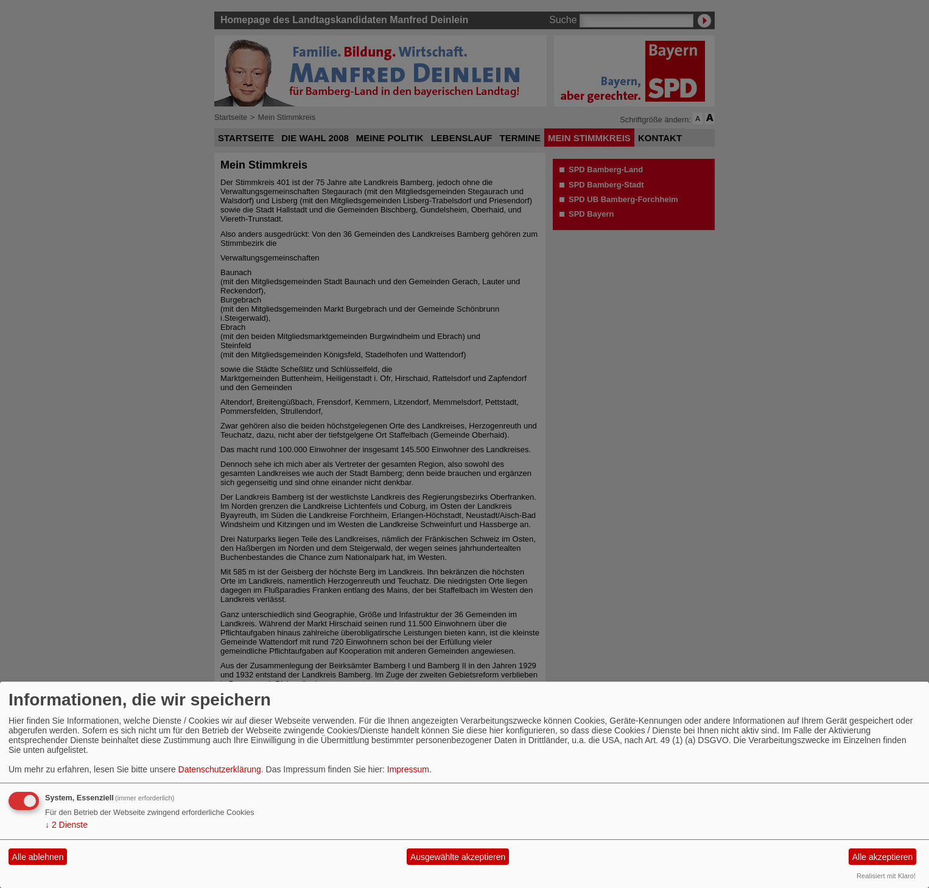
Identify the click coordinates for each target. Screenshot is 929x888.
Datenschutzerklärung (219, 769)
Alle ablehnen (38, 857)
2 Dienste (66, 825)
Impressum (408, 769)
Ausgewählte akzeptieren (457, 857)
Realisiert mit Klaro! (886, 875)
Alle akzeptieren (882, 857)
